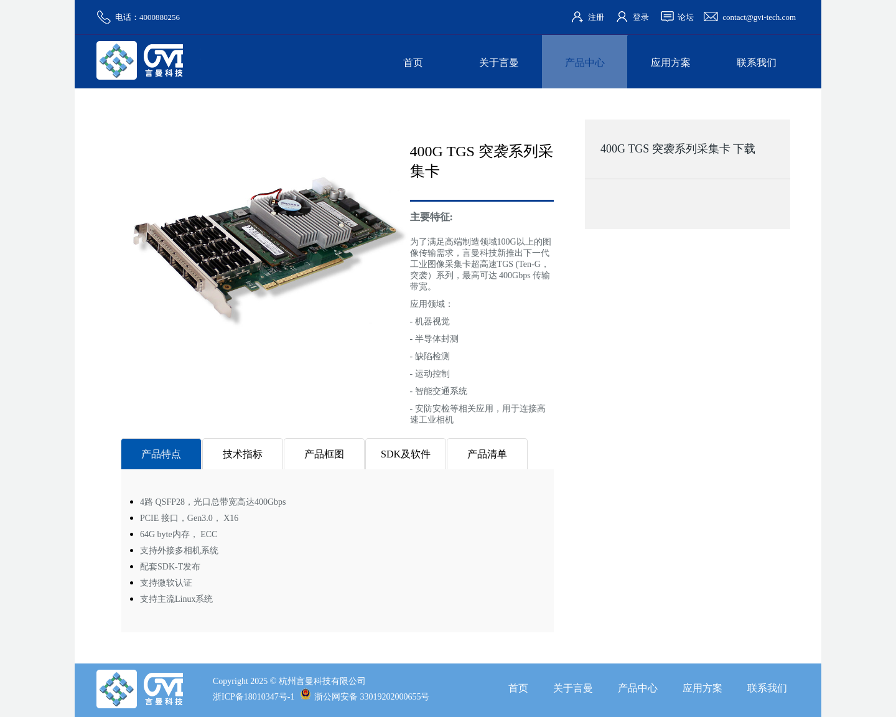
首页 (413, 62)
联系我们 (757, 62)
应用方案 (671, 62)
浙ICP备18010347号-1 (253, 696)
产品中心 (585, 62)
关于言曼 (499, 62)
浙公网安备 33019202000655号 (365, 696)
